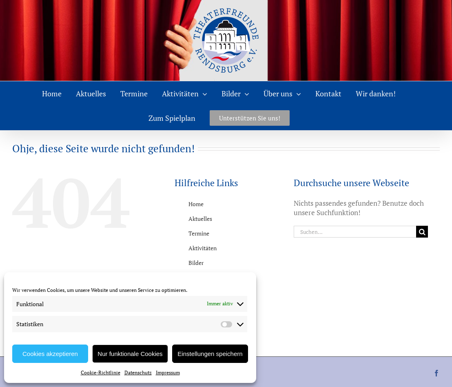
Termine (198, 233)
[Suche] (422, 232)
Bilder (196, 263)
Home (196, 204)
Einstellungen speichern (209, 353)
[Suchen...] (355, 232)
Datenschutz (138, 372)
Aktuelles (200, 218)
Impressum (168, 372)
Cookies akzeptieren (50, 353)
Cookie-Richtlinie (100, 372)
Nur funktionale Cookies (129, 353)
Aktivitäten (202, 248)
